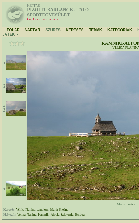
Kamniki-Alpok (48, 214)
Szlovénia (67, 214)
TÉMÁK (95, 30)
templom (42, 209)
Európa (80, 214)
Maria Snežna (59, 209)
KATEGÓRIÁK (119, 30)
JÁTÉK (8, 34)
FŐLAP (13, 30)
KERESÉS (74, 30)
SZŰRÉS (53, 30)
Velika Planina (25, 209)
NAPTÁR (32, 30)
